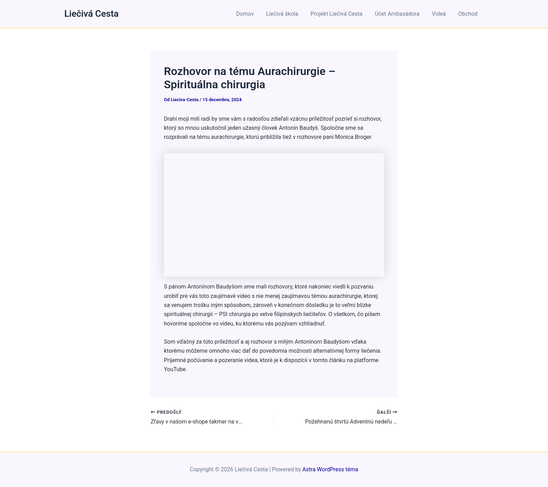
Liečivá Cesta (91, 13)
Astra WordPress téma (330, 469)
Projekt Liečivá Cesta (341, 13)
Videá (440, 13)
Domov (251, 13)
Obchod (468, 13)
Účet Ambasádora (400, 13)
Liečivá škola (287, 13)
